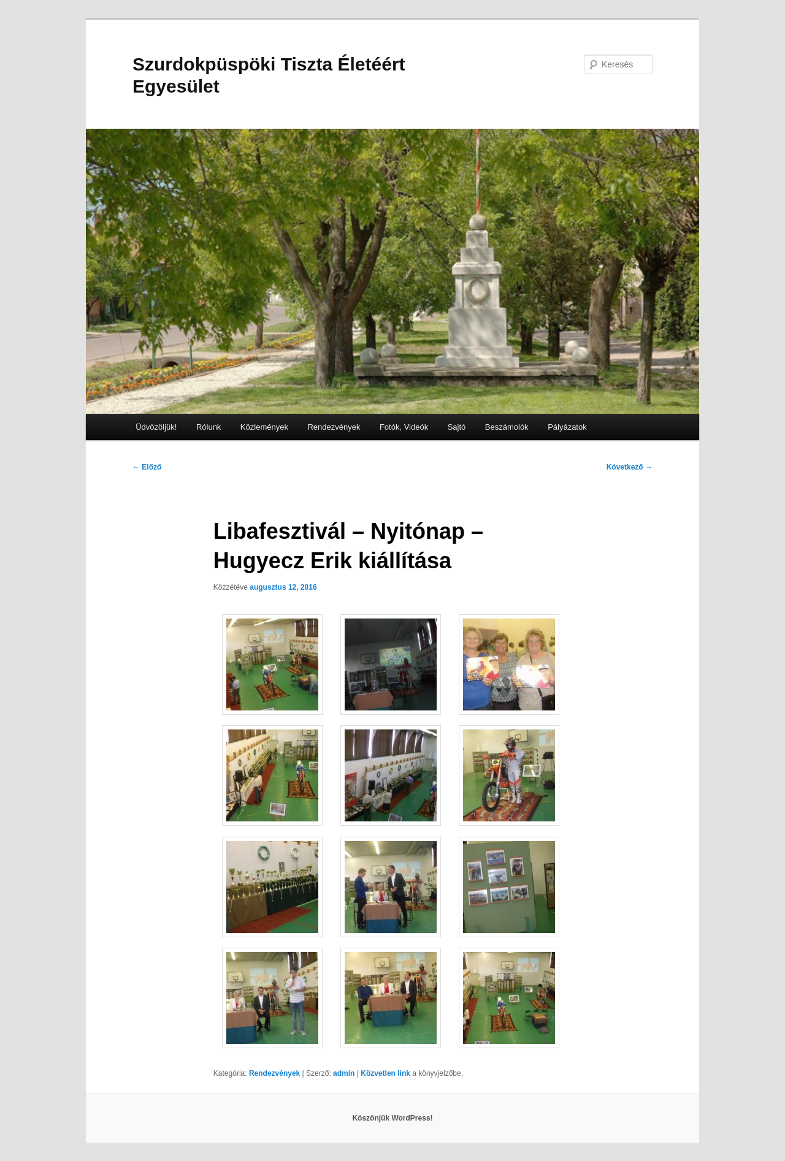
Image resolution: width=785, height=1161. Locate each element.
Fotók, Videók (404, 427)
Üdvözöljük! (156, 427)
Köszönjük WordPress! (392, 1118)
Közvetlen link (386, 1073)
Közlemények (264, 427)
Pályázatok (567, 427)
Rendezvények (333, 427)
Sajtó (457, 427)
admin (343, 1073)
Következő (630, 467)
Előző (146, 467)
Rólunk (208, 427)
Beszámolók (507, 427)
